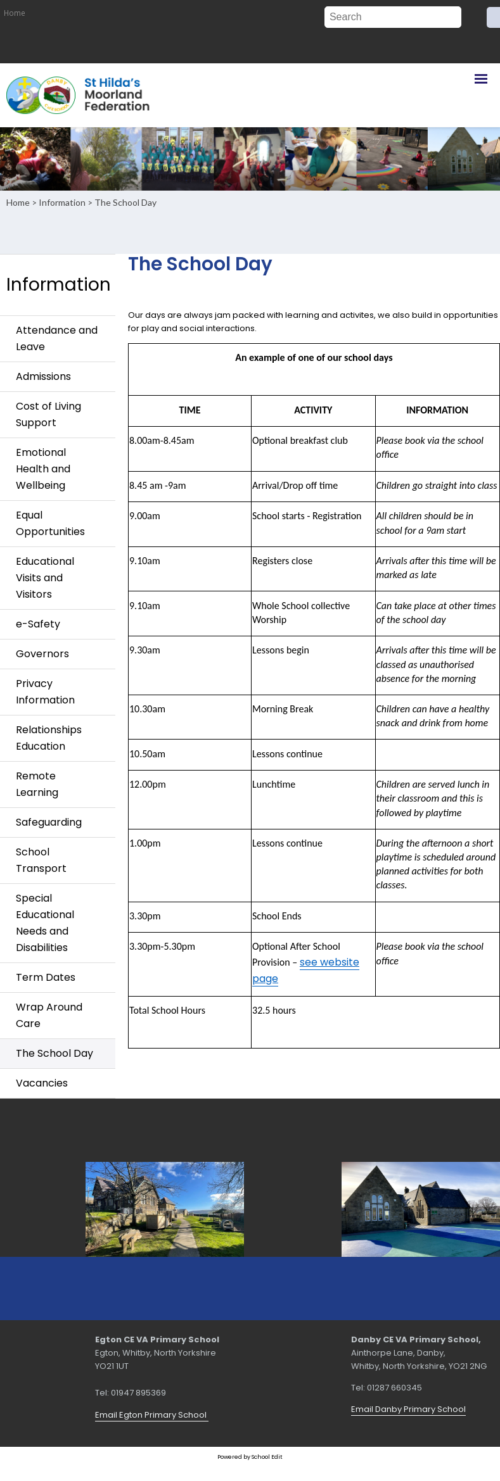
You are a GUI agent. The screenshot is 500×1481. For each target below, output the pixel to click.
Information (62, 202)
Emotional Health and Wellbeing (43, 469)
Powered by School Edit (250, 1457)
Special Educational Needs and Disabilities (45, 923)
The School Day (125, 202)
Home (14, 13)
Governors (42, 653)
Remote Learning (37, 784)
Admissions (43, 376)
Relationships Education (49, 737)
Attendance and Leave (57, 338)
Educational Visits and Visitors (45, 578)
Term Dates (45, 977)
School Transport (41, 860)
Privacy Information (45, 691)
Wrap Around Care (49, 1015)
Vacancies (42, 1083)
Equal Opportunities (50, 523)
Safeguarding (49, 822)
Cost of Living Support (48, 414)
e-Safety (38, 624)
